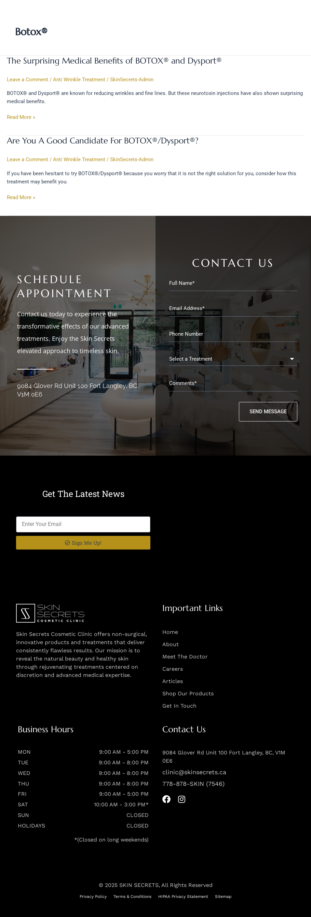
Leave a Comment (27, 80)
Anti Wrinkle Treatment (79, 80)
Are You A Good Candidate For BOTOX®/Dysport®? (103, 141)
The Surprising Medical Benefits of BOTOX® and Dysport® (114, 61)
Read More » (21, 116)
